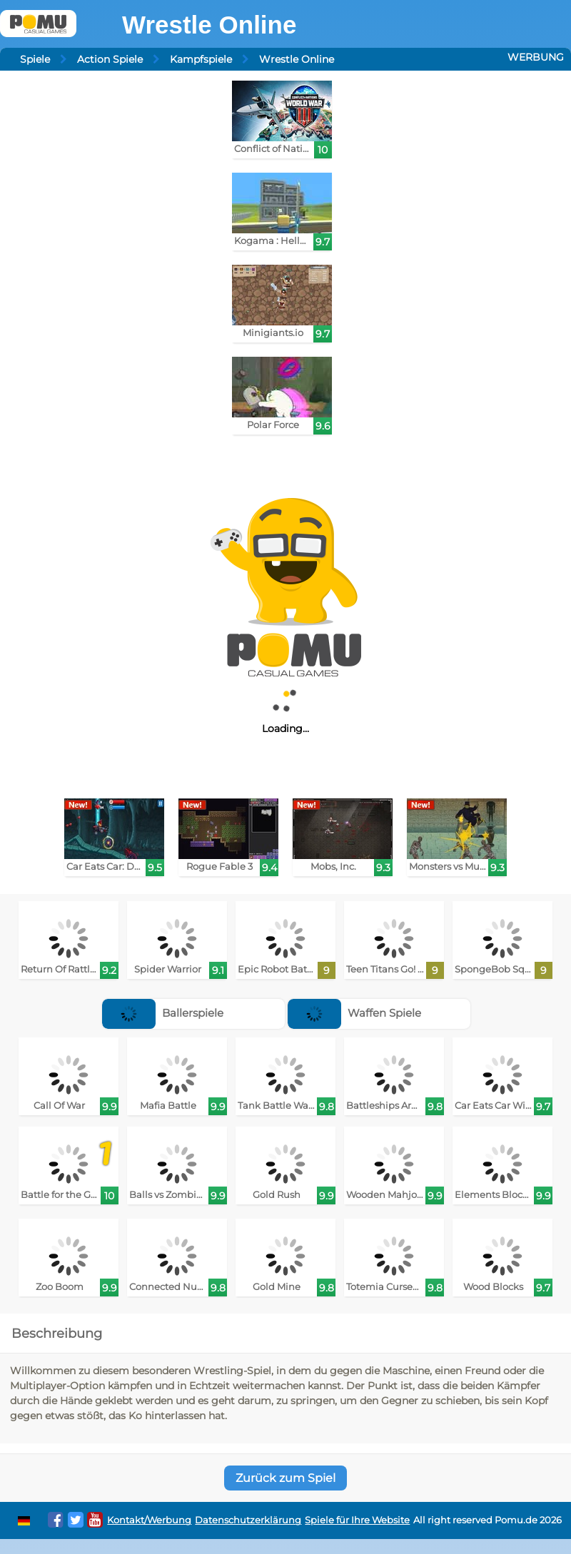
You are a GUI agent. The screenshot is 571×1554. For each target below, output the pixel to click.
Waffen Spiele (354, 1013)
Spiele (35, 59)
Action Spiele (110, 59)
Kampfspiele (201, 59)
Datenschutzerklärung (248, 1520)
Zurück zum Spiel (285, 1478)
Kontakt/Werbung (149, 1520)
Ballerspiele (162, 1013)
